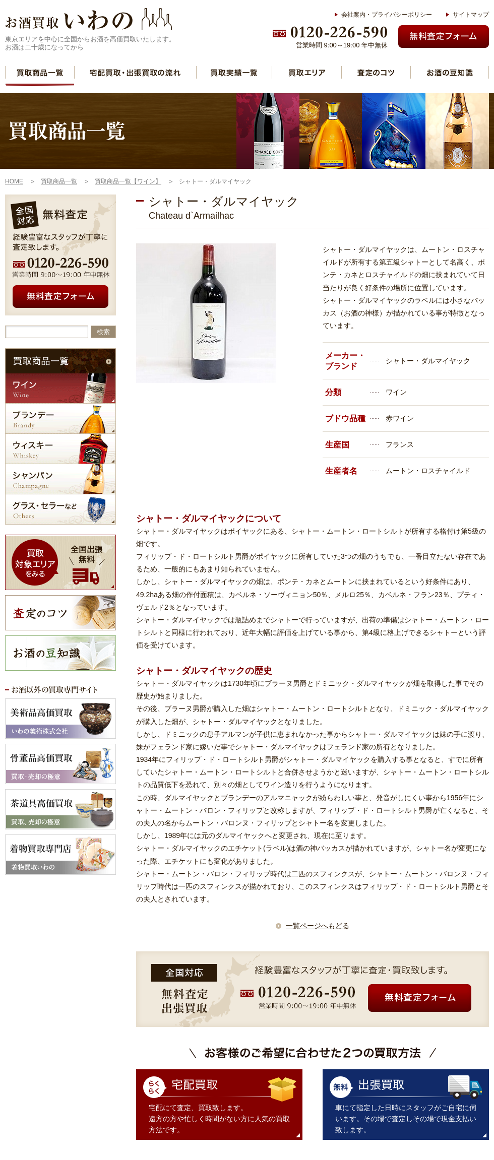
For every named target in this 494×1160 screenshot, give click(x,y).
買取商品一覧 (40, 72)
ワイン (60, 388)
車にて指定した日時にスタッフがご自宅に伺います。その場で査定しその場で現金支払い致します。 (405, 1119)
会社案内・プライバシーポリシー (386, 14)
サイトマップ (471, 14)
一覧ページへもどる (317, 926)
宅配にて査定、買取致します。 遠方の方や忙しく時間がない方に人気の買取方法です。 (219, 1119)
